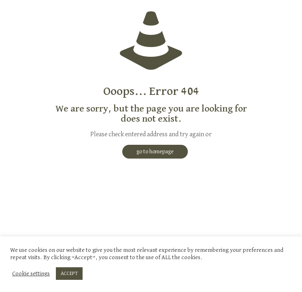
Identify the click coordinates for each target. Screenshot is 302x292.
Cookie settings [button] (31, 274)
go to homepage (155, 152)
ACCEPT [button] (69, 273)
